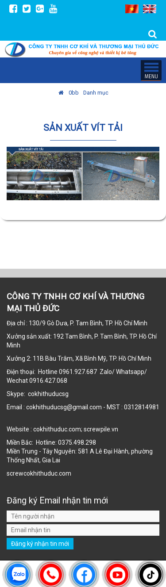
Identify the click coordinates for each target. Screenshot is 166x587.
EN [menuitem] (149, 8)
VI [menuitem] (132, 8)
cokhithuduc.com (48, 473)
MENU (151, 70)
